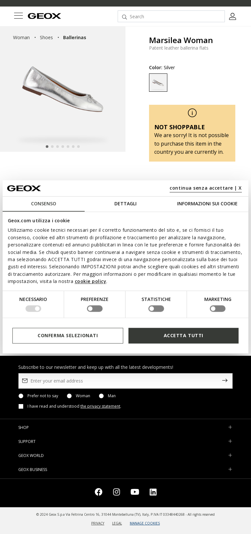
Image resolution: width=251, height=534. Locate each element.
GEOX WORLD (31, 455)
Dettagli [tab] (125, 203)
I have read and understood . (74, 406)
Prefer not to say (42, 396)
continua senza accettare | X (206, 188)
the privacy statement (100, 406)
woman (21, 37)
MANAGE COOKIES (145, 523)
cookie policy (91, 281)
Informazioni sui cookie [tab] (207, 203)
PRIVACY (97, 523)
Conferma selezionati (68, 335)
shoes (46, 37)
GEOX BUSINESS (32, 469)
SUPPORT (27, 441)
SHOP (23, 427)
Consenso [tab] (43, 203)
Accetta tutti (183, 335)
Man (112, 396)
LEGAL (117, 523)
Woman (83, 396)
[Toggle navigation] (18, 16)
